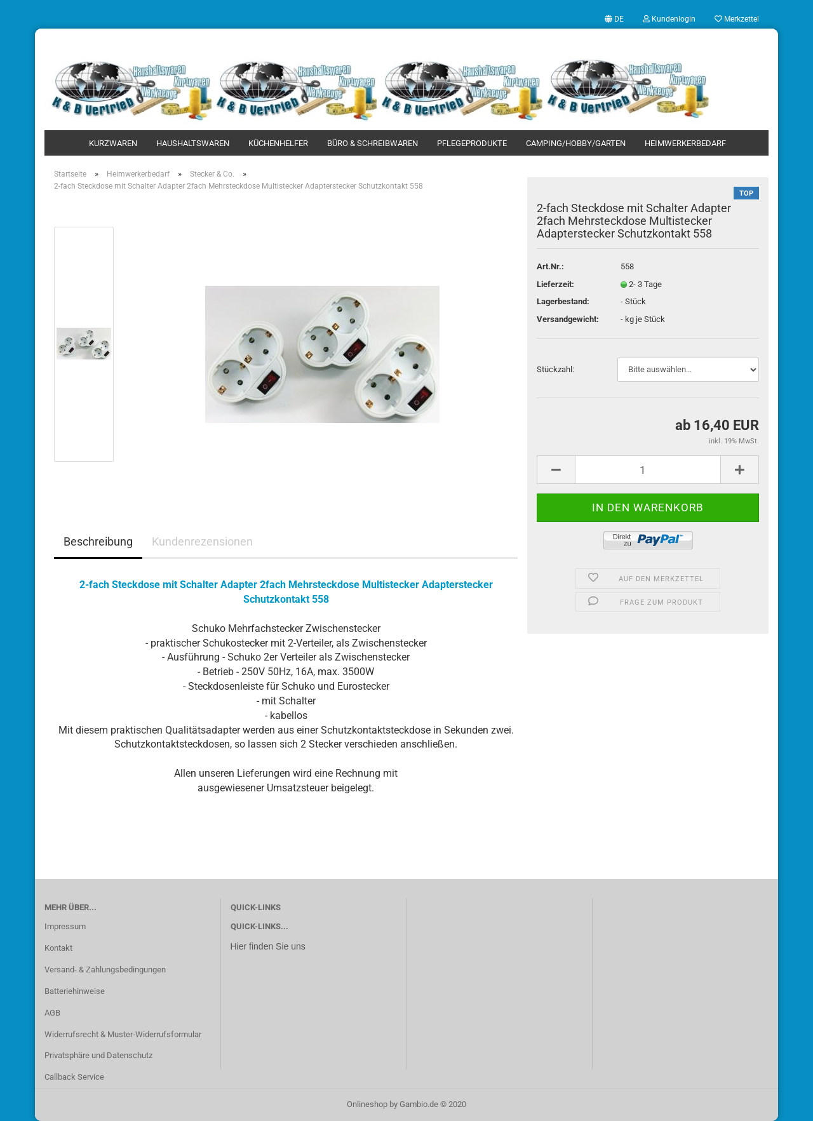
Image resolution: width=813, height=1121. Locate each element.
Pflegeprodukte (472, 143)
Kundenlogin (669, 19)
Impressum (65, 926)
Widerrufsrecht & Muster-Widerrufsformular (122, 1034)
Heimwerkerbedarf (685, 143)
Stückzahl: (555, 369)
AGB (52, 1012)
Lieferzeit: (555, 284)
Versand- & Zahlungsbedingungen (105, 969)
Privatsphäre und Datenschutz (98, 1055)
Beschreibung (98, 541)
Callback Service (74, 1077)
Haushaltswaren (192, 143)
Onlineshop (367, 1104)
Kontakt (58, 948)
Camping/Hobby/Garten (576, 143)
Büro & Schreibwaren (372, 143)
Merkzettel (737, 19)
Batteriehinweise (74, 991)
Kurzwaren (113, 143)
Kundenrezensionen (202, 541)
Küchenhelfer (278, 143)
